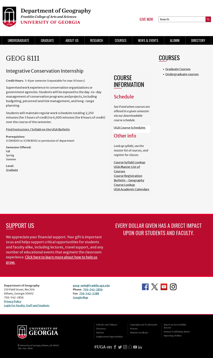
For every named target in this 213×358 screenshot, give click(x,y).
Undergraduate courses (182, 74)
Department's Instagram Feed (173, 287)
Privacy (134, 328)
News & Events (148, 40)
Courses (120, 40)
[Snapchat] (130, 347)
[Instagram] (125, 347)
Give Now (146, 19)
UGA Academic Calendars (131, 189)
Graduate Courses (178, 69)
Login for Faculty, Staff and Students (26, 305)
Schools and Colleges (106, 324)
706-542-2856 (93, 289)
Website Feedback (139, 332)
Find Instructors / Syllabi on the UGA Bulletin (38, 129)
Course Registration (128, 176)
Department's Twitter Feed (154, 287)
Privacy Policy (12, 301)
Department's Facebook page (145, 287)
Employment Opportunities (109, 336)
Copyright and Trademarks (143, 324)
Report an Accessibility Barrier (175, 326)
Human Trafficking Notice (177, 331)
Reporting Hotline (173, 335)
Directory (198, 40)
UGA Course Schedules (129, 128)
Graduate (12, 170)
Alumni (175, 40)
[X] (120, 347)
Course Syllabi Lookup (129, 162)
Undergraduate (18, 40)
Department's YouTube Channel (164, 287)
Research (96, 40)
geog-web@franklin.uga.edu (91, 285)
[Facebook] (115, 347)
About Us (72, 40)
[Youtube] (135, 347)
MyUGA (100, 332)
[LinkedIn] (140, 347)
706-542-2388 (89, 293)
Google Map (80, 297)
